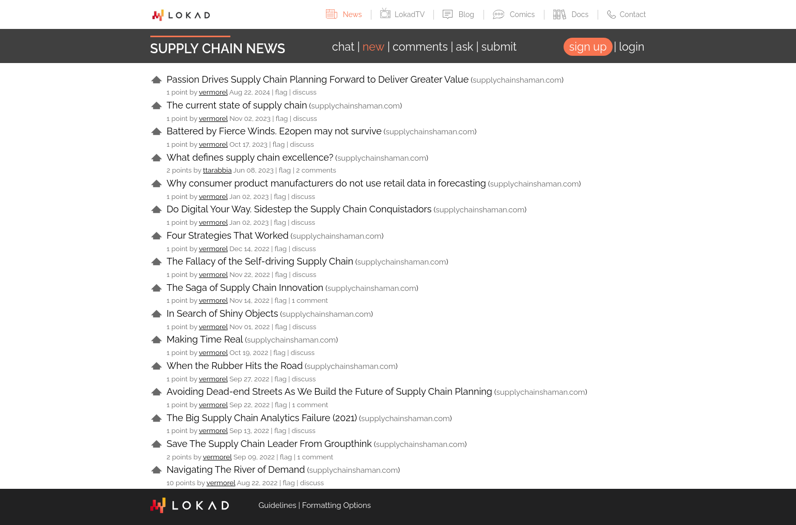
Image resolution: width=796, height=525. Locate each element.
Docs (571, 14)
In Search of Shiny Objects (222, 313)
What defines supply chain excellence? (250, 157)
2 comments (316, 170)
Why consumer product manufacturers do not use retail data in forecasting (326, 183)
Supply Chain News (218, 48)
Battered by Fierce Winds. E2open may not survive (274, 131)
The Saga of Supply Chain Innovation (245, 287)
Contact (626, 14)
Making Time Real (205, 339)
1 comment (310, 300)
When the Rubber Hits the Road (235, 365)
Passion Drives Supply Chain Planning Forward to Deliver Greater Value (318, 79)
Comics (515, 14)
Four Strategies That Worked (228, 235)
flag (281, 92)
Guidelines (277, 505)
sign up (588, 46)
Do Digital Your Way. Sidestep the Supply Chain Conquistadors (299, 209)
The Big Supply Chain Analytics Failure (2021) (262, 417)
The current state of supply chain (237, 105)
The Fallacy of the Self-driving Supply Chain (260, 261)
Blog (459, 14)
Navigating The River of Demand (236, 469)
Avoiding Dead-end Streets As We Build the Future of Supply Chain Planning (329, 391)
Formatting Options (336, 505)
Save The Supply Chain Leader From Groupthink (269, 443)
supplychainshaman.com (517, 80)
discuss (304, 92)
